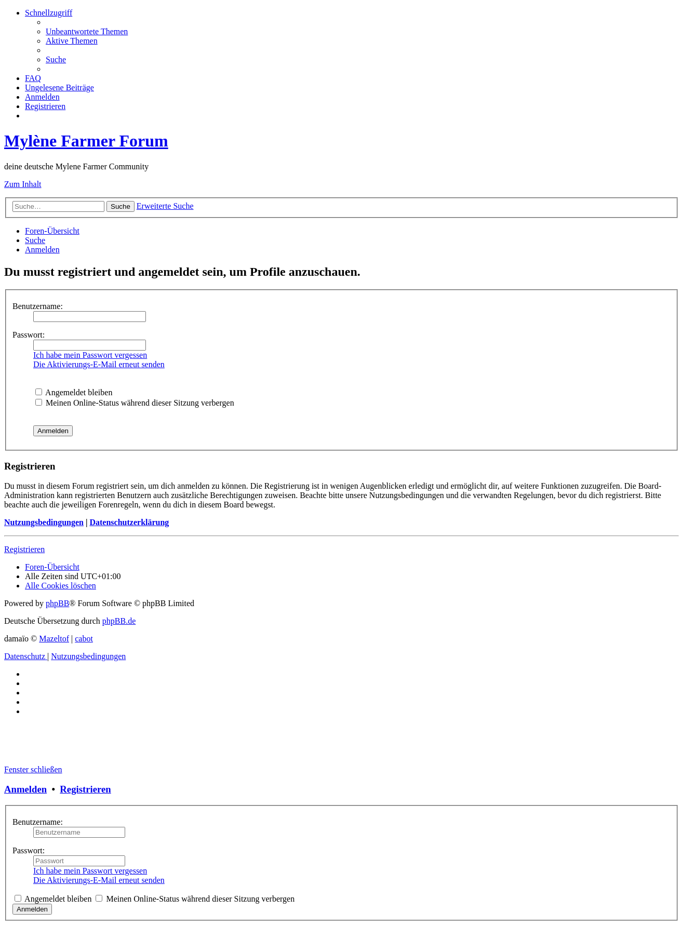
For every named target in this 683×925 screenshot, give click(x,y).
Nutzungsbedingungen (44, 522)
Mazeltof (54, 638)
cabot (84, 638)
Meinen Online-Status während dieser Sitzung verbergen (134, 402)
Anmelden (25, 789)
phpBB (57, 603)
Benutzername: (37, 306)
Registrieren (24, 549)
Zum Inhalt (23, 184)
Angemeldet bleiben (73, 392)
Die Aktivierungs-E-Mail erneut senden (99, 364)
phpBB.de (119, 620)
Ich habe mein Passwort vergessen (90, 355)
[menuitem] (87, 31)
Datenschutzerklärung (129, 522)
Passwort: (28, 334)
